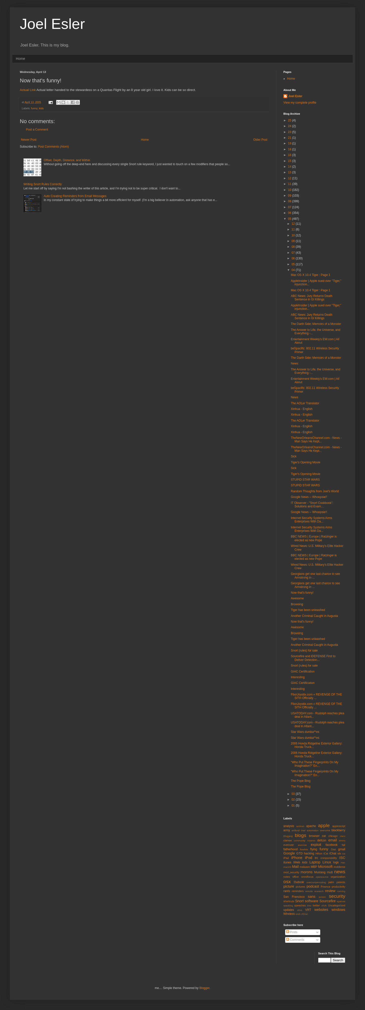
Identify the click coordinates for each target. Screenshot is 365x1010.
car (324, 836)
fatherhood (290, 849)
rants (286, 891)
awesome (325, 830)
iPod (308, 858)
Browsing (297, 604)
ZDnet (304, 914)
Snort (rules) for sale (304, 650)
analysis (288, 826)
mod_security (291, 872)
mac (343, 862)
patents (341, 882)
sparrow (341, 901)
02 (294, 799)
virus (299, 910)
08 (290, 201)
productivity (338, 886)
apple (324, 825)
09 (290, 195)
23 (290, 132)
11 (290, 184)
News (294, 363)
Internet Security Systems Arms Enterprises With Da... (311, 519)
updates (288, 910)
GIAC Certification (303, 671)
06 (290, 213)
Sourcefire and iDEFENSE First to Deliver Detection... (313, 657)
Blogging (288, 836)
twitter (316, 905)
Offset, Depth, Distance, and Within (67, 160)
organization (338, 876)
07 (290, 207)
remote (309, 891)
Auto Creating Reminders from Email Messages (75, 196)
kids (41, 108)
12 (290, 178)
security (337, 896)
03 (294, 794)
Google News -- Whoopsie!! (309, 497)
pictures (300, 886)
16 (290, 155)
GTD (299, 853)
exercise (302, 845)
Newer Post (28, 139)
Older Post (260, 139)
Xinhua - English (301, 409)
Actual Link (28, 90)
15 (290, 161)
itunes (287, 862)
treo (309, 905)
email (332, 840)
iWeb (296, 862)
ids (339, 853)
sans (311, 896)
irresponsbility (328, 857)
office (295, 876)
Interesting (298, 677)
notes (286, 876)
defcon (321, 840)
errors (342, 840)
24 (290, 126)
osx (287, 881)
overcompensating (316, 882)
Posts (291, 932)
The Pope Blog (300, 781)
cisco (342, 836)
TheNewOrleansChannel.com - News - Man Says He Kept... (316, 439)
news (339, 871)
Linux (326, 862)
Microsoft (325, 867)
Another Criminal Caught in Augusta (314, 616)
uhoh (323, 905)
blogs (300, 835)
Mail (295, 867)
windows (338, 910)
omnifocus (307, 876)
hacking (309, 853)
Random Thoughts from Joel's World (315, 491)
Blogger (204, 988)
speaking (288, 905)
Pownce (325, 886)
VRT (308, 910)
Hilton (319, 853)
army (286, 830)
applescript (338, 826)
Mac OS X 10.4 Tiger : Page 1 (310, 275)
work (298, 914)
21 (290, 137)
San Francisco (294, 896)
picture (288, 886)
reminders (298, 891)
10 (290, 190)
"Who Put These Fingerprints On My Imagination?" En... (314, 764)
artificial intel (298, 830)
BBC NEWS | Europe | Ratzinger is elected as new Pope (314, 538)
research (318, 891)
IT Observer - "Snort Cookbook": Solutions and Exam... (312, 504)
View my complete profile (299, 102)
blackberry (338, 830)
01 (294, 805)
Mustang (319, 872)
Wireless (289, 914)
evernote (288, 844)
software (311, 901)
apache (311, 826)
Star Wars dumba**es (305, 732)
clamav (287, 840)
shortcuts (288, 901)
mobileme (339, 866)
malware (305, 866)
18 (290, 149)
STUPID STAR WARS (305, 479)
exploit (316, 845)
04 (294, 270)
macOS (287, 867)
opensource (322, 876)
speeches (300, 905)
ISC (342, 858)
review (330, 891)
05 (290, 219)
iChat (332, 853)
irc (316, 858)
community (299, 840)
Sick (294, 456)
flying (313, 849)
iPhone (296, 858)
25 (290, 120)
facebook (331, 845)
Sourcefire (327, 901)
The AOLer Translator (305, 403)
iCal (325, 853)
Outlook (299, 882)
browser (314, 836)
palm (331, 882)
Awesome (297, 598)
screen (322, 897)
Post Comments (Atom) (53, 146)
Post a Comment (37, 129)
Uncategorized (336, 905)
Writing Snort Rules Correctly (42, 184)
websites (321, 910)
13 (290, 172)
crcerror (311, 840)
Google (289, 853)
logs (336, 862)
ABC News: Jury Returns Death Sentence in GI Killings (311, 297)
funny (34, 108)
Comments (295, 940)
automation (313, 830)
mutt (330, 872)
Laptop (314, 862)
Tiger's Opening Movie (305, 462)
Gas (333, 849)
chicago (333, 835)
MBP (314, 867)
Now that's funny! (302, 592)
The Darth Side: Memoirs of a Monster (316, 324)
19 (290, 143)
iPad (286, 857)
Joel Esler (52, 24)
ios (343, 853)
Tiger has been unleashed (308, 610)
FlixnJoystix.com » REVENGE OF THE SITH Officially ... (316, 696)
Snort (299, 901)
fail (343, 844)
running (341, 891)
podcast (313, 886)
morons (307, 872)
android (300, 826)
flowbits (304, 849)
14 (290, 166)
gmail (341, 849)
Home (20, 59)
